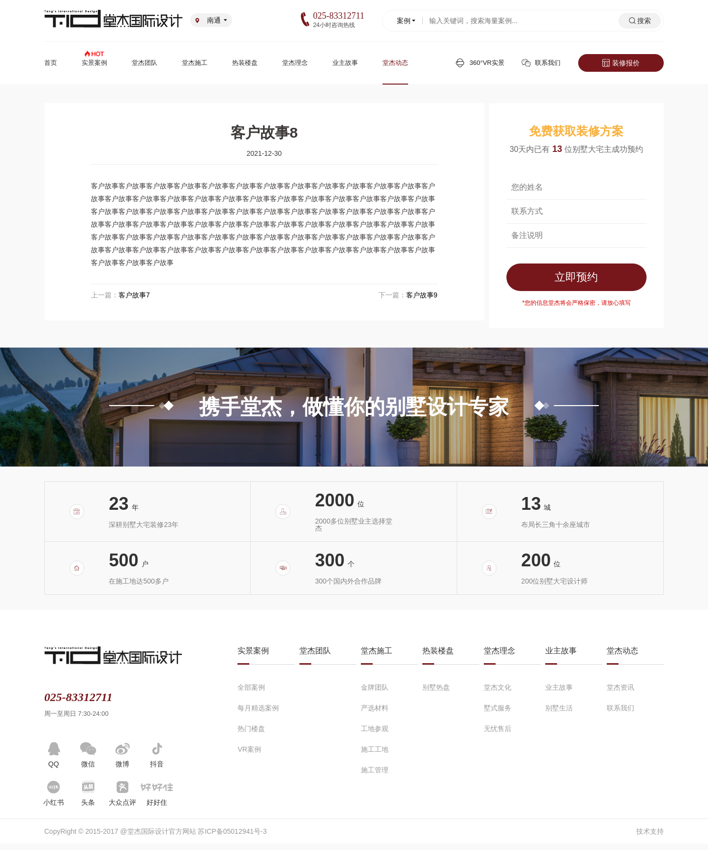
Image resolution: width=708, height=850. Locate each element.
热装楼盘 (245, 62)
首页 (50, 62)
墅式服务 (497, 714)
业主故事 (345, 62)
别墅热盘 (436, 694)
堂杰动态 (395, 62)
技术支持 (650, 838)
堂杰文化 (497, 694)
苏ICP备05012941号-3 (232, 838)
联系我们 (547, 62)
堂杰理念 (295, 62)
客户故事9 (422, 295)
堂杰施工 (194, 62)
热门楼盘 (251, 735)
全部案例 (251, 694)
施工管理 (374, 776)
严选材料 (374, 714)
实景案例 (94, 62)
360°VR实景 (487, 62)
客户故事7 (134, 295)
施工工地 (374, 756)
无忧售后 (497, 735)
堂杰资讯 (620, 694)
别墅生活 (559, 714)
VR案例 (249, 756)
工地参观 (374, 735)
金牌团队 (374, 694)
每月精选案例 (258, 714)
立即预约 (576, 277)
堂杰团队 (144, 62)
